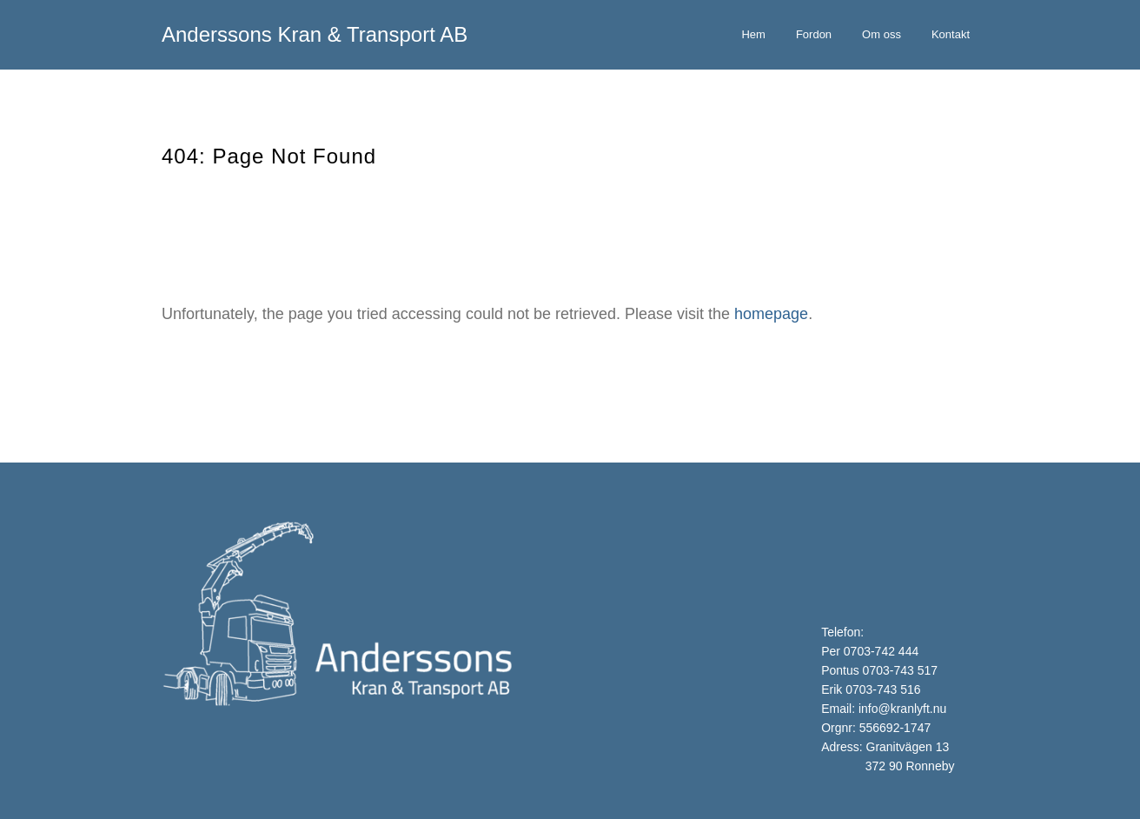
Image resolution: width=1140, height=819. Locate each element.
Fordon (814, 34)
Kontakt (950, 34)
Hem (753, 34)
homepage (771, 314)
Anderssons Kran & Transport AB (314, 34)
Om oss (881, 34)
